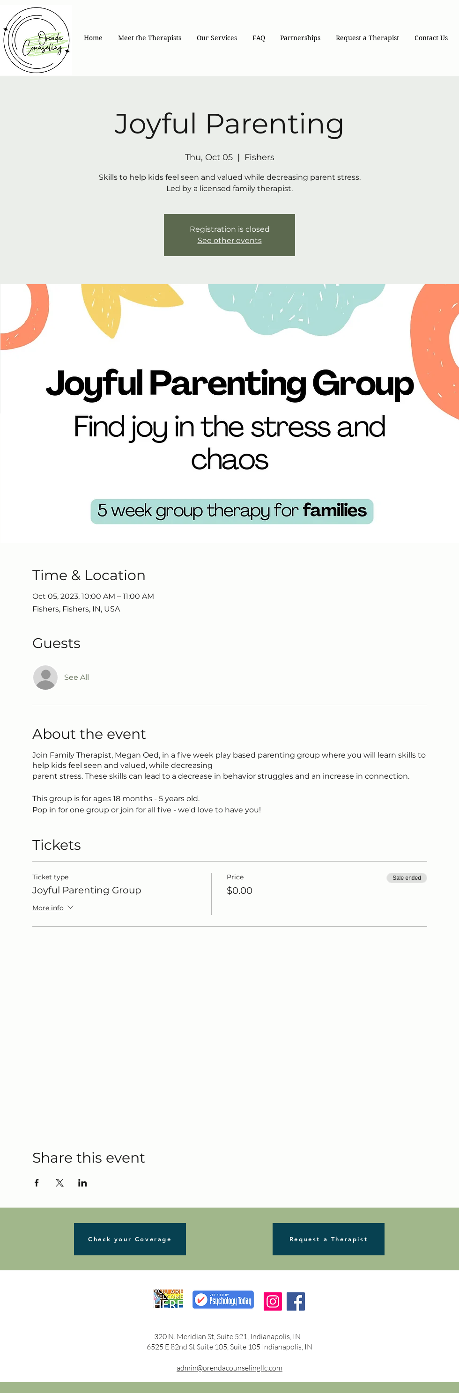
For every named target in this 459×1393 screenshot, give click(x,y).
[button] (216, 37)
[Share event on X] (59, 1183)
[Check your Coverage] (130, 1239)
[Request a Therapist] (329, 1239)
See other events (230, 240)
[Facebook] (296, 1301)
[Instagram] (273, 1301)
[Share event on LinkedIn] (82, 1183)
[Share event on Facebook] (36, 1183)
